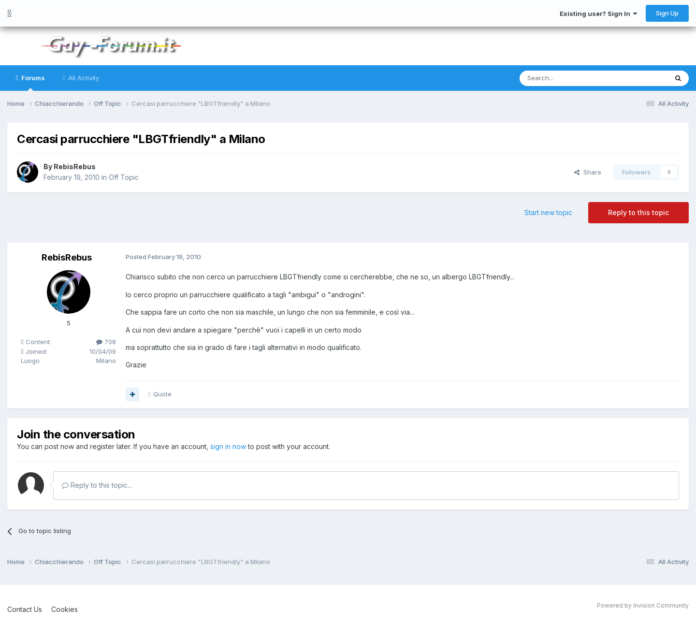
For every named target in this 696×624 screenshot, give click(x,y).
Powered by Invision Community (643, 605)
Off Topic (124, 177)
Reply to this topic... (97, 485)
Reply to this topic (638, 212)
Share (587, 172)
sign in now (228, 446)
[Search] (569, 78)
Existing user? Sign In (598, 13)
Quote (162, 394)
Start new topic (548, 212)
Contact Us (24, 609)
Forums (32, 82)
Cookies (64, 609)
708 (106, 342)
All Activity (82, 78)
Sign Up (667, 13)
